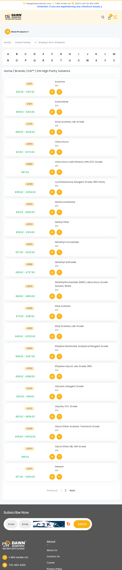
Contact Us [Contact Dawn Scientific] (49, 426)
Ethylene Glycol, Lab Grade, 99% (52, 282)
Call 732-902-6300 (85, 4)
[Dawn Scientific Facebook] (67, 563)
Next (72, 367)
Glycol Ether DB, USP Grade (49, 338)
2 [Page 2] (65, 367)
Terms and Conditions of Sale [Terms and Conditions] (60, 445)
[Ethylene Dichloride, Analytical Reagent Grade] (19, 270)
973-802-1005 (13, 442)
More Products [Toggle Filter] (17, 33)
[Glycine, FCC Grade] (19, 310)
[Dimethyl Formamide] (19, 196)
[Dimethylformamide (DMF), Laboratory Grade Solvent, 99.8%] (19, 225)
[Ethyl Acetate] (19, 242)
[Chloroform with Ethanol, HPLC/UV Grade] (19, 138)
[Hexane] (19, 353)
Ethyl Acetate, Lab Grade (48, 253)
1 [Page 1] (61, 367)
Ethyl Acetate (41, 240)
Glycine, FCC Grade (45, 308)
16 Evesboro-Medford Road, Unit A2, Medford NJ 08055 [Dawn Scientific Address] (21, 459)
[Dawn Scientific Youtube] (96, 563)
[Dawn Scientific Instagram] (86, 563)
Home (8, 72)
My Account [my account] (9, 521)
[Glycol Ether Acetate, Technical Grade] (19, 325)
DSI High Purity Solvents (53, 72)
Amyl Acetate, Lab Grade (48, 108)
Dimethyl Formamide (46, 193)
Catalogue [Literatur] (8, 487)
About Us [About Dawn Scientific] (48, 419)
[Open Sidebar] (114, 18)
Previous (52, 367)
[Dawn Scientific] (15, 20)
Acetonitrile (40, 95)
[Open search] (102, 18)
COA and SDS (10, 494)
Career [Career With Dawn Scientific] (47, 432)
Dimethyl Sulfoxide (44, 206)
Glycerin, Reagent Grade (48, 295)
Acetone (39, 83)
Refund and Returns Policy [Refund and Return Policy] (58, 452)
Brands (20, 72)
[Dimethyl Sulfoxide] (19, 209)
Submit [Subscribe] (113, 393)
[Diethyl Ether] (19, 183)
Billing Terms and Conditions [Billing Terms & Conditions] (18, 534)
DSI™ (30, 72)
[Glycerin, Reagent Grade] (19, 297)
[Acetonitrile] (19, 98)
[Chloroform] (19, 124)
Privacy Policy (50, 439)
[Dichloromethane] (19, 170)
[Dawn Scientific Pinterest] (105, 563)
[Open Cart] (108, 18)
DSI (35, 86)
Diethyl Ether (41, 180)
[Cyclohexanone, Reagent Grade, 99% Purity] (19, 155)
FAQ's (5, 500)
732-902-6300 (14, 434)
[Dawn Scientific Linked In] (115, 563)
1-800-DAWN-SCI (61, 4)
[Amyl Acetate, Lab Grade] (19, 111)
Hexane (38, 350)
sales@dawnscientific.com (37, 4)
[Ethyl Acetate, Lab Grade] (19, 255)
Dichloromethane (44, 168)
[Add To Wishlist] (112, 85)
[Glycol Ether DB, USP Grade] (19, 340)
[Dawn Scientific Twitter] (77, 563)
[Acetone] (19, 85)
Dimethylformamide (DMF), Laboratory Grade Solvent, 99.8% (49, 223)
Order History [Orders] (10, 527)
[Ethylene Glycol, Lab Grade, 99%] (19, 285)
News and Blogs (11, 481)
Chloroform (40, 121)
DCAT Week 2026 (52, 481)
